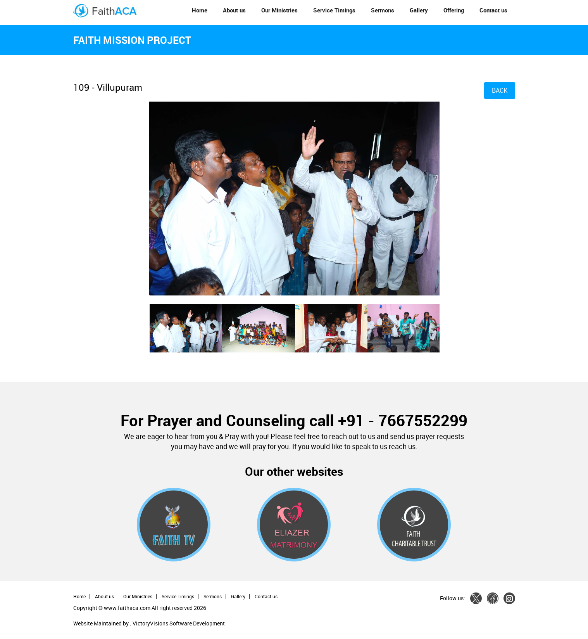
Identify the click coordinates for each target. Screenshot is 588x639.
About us (234, 10)
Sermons (382, 10)
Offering (453, 10)
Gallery (419, 10)
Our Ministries (279, 10)
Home (199, 10)
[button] (169, 278)
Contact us (493, 10)
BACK (499, 90)
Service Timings (334, 10)
